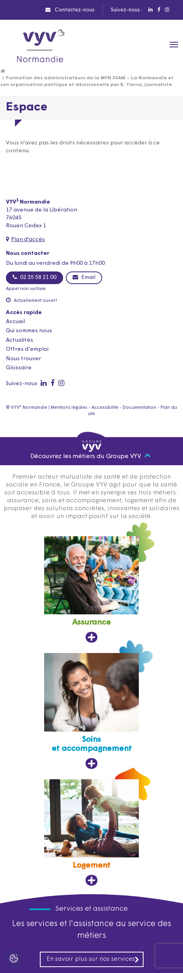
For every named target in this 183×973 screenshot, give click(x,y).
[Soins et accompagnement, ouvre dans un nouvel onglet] (91, 711)
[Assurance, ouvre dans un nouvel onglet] (91, 590)
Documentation (139, 408)
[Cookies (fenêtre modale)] (14, 959)
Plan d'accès (28, 240)
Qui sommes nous (29, 331)
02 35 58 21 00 (34, 277)
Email (84, 277)
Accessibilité (105, 408)
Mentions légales (69, 408)
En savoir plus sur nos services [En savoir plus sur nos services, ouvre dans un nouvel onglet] (93, 959)
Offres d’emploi (27, 349)
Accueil (15, 322)
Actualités (19, 340)
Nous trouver (23, 359)
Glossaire (19, 368)
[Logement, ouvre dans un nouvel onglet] (91, 833)
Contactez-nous (70, 10)
